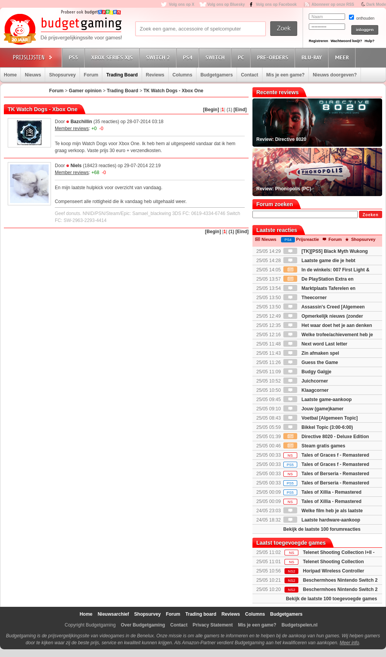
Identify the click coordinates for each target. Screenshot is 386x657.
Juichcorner (305, 381)
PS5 (74, 57)
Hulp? (369, 41)
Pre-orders (274, 57)
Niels (76, 165)
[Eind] (240, 109)
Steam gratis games (314, 446)
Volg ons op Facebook (276, 4)
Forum (91, 75)
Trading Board (121, 75)
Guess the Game (310, 362)
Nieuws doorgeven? (335, 75)
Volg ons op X (181, 4)
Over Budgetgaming (143, 625)
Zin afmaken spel (311, 353)
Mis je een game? (285, 75)
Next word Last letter (315, 344)
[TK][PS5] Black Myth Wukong (325, 251)
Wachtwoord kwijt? (346, 41)
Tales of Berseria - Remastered (326, 473)
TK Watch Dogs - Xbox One (173, 90)
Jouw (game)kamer (313, 408)
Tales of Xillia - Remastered (322, 492)
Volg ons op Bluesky (226, 4)
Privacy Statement (213, 625)
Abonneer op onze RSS (333, 4)
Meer (343, 57)
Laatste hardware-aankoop (321, 520)
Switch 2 (159, 57)
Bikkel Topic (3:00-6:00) (318, 427)
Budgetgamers (216, 75)
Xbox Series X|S (113, 57)
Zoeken (370, 215)
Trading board (200, 614)
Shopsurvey (62, 75)
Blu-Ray (312, 57)
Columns (182, 75)
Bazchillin (81, 121)
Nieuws (33, 75)
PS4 (189, 57)
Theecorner (305, 297)
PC (242, 57)
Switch (216, 57)
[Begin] (211, 109)
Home (10, 75)
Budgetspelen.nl (299, 625)
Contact (249, 75)
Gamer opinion (85, 90)
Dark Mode (376, 4)
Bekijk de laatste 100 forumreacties (322, 529)
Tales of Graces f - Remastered (326, 455)
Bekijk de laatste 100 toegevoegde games (331, 598)
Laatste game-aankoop (317, 399)
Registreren (318, 41)
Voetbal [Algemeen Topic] (320, 418)
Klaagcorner (305, 390)
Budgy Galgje (307, 371)
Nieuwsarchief (113, 614)
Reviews (155, 75)
